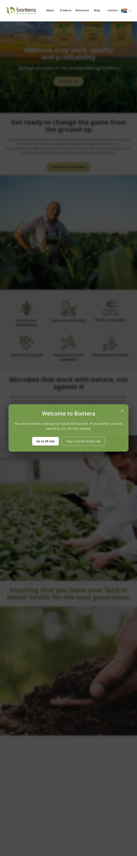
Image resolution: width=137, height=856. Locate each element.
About (50, 10)
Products (66, 10)
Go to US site (45, 441)
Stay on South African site (83, 441)
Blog (97, 10)
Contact (113, 10)
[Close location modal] (122, 410)
